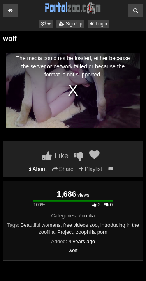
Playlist (90, 169)
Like (55, 155)
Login (98, 24)
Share (63, 169)
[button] (46, 24)
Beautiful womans (41, 225)
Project (65, 232)
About (38, 169)
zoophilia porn (91, 232)
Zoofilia (87, 216)
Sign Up (70, 24)
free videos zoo (80, 225)
